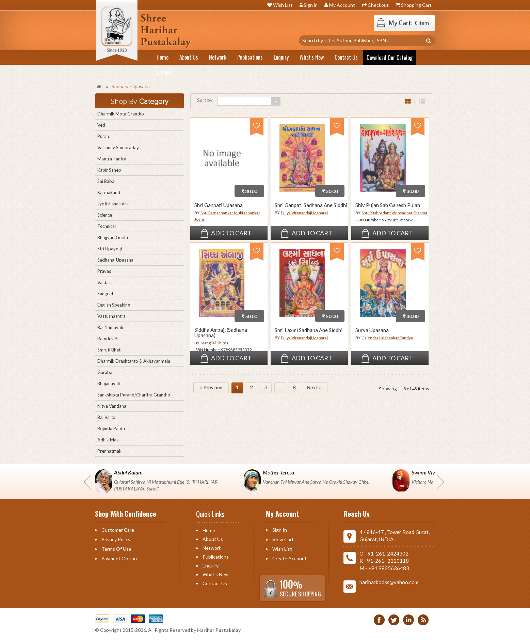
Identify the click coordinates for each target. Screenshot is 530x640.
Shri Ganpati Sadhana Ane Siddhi (311, 205)
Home (209, 530)
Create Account (289, 558)
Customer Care (117, 530)
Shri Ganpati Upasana (218, 205)
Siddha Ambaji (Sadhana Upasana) (220, 332)
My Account (342, 5)
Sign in (311, 5)
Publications (216, 557)
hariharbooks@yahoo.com (388, 582)
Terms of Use (116, 549)
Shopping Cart (416, 5)
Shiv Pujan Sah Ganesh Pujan (387, 205)
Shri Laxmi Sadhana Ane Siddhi (308, 330)
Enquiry (211, 565)
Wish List (283, 5)
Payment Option (119, 558)
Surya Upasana (372, 330)
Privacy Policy (115, 539)
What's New (216, 574)
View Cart (283, 539)
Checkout (378, 5)
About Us (213, 539)
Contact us (215, 583)
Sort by (204, 100)
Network (212, 548)
